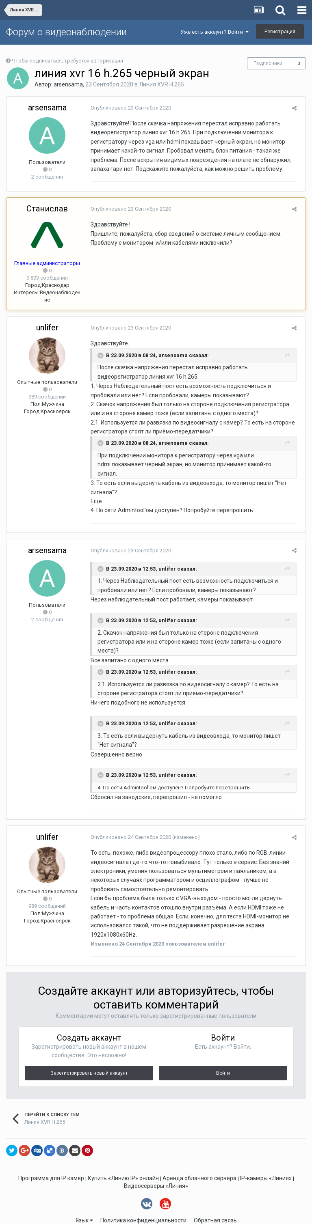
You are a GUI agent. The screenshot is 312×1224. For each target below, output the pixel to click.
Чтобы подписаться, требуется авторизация (67, 61)
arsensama (68, 84)
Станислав (47, 208)
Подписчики (268, 63)
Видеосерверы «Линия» (156, 1167)
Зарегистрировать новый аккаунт (89, 1055)
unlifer (47, 327)
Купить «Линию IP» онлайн (123, 1160)
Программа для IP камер (51, 1160)
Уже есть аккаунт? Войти (214, 32)
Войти (223, 1055)
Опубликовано (128, 108)
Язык (84, 1202)
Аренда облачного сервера (199, 1160)
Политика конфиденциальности (143, 1202)
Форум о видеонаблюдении (66, 32)
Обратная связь (215, 1202)
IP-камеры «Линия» (266, 1160)
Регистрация (279, 31)
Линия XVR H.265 (161, 84)
